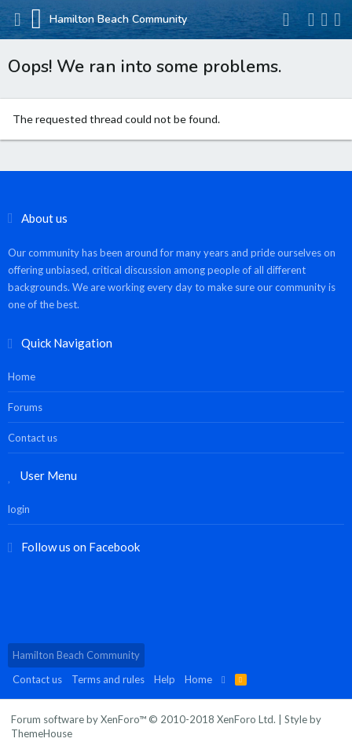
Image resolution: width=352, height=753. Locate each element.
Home (21, 376)
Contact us (32, 437)
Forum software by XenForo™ (143, 719)
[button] (18, 19)
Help (164, 679)
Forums (25, 407)
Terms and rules (108, 679)
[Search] (337, 19)
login (19, 509)
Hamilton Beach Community (76, 655)
